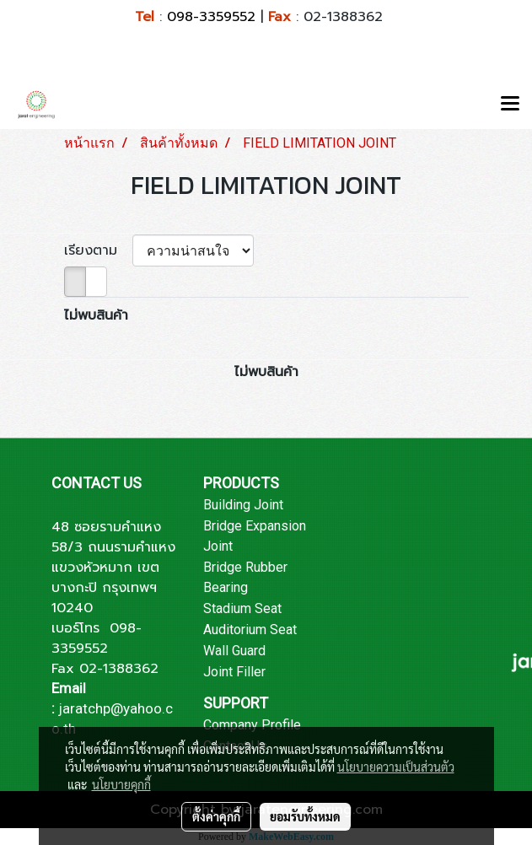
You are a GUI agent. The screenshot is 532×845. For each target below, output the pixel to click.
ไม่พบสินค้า (96, 315)
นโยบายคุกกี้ (121, 784)
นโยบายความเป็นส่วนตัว (395, 766)
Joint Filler (234, 672)
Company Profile (252, 725)
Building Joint (243, 505)
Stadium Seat (242, 608)
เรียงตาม (98, 250)
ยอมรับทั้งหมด (305, 816)
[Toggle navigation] (510, 104)
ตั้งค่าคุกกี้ (216, 816)
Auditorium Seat (250, 630)
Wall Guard (234, 651)
